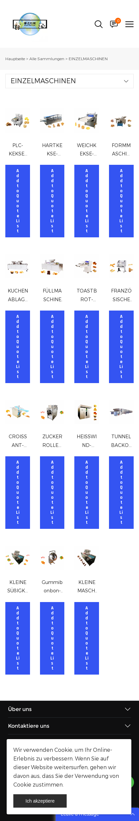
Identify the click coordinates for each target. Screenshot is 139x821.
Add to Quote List (18, 201)
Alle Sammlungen (46, 59)
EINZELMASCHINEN (88, 59)
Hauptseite (15, 59)
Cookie (63, 749)
